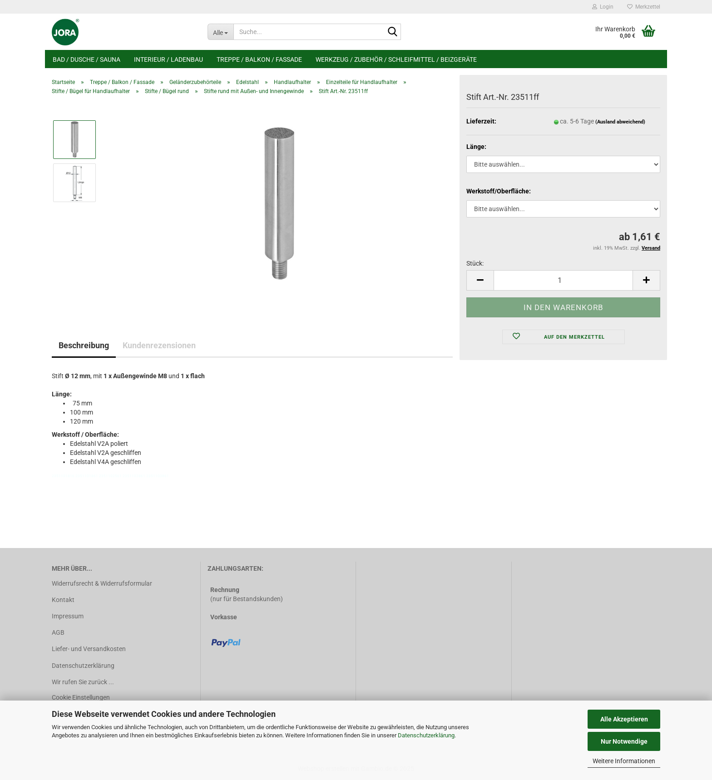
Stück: (475, 263)
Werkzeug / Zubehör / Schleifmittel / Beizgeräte (396, 59)
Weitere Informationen (624, 761)
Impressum (68, 616)
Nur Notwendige (624, 741)
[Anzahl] (563, 280)
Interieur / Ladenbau (168, 59)
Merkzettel (643, 7)
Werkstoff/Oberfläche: (498, 191)
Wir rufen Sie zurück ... (83, 682)
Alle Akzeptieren (624, 719)
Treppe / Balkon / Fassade (259, 59)
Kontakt (63, 599)
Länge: (476, 146)
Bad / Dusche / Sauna (86, 59)
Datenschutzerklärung (426, 735)
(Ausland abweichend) (620, 122)
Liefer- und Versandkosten (89, 648)
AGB (58, 632)
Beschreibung (84, 345)
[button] (480, 280)
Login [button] (602, 7)
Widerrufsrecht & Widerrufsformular (102, 583)
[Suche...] (220, 32)
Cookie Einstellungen (81, 697)
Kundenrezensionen (159, 345)
